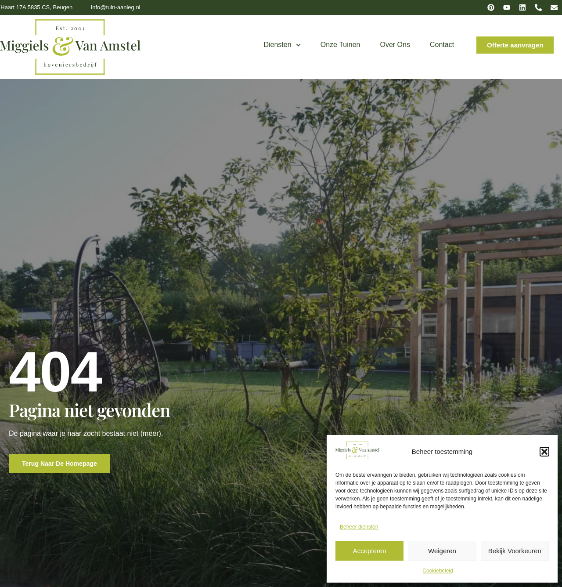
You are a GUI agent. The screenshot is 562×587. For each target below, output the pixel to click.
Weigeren (442, 550)
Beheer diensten (359, 527)
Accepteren (369, 550)
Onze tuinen (340, 44)
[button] (544, 451)
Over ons (395, 44)
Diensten (281, 45)
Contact (442, 44)
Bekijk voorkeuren (514, 550)
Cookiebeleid (437, 571)
